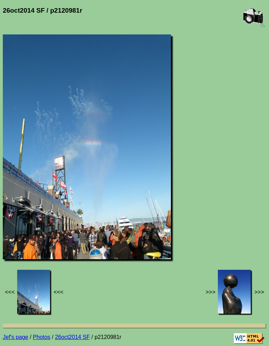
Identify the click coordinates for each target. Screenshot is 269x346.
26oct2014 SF (72, 337)
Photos (41, 337)
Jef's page (15, 337)
